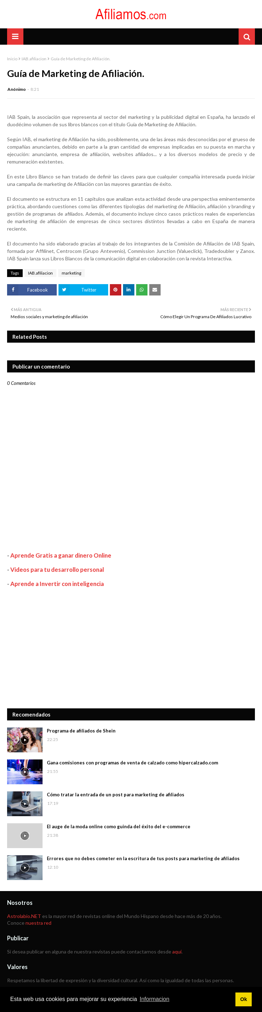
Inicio (12, 58)
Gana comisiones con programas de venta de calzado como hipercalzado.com (132, 762)
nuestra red (38, 923)
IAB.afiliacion (34, 58)
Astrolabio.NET (24, 916)
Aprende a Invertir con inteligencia (57, 583)
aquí (177, 952)
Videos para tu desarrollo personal (57, 569)
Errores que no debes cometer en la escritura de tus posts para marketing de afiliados (143, 858)
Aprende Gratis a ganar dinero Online (60, 555)
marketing (71, 273)
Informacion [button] (154, 999)
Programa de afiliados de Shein (81, 731)
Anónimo (16, 89)
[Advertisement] (131, 648)
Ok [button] (243, 999)
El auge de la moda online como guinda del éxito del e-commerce (118, 826)
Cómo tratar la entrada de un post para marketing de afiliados (115, 794)
